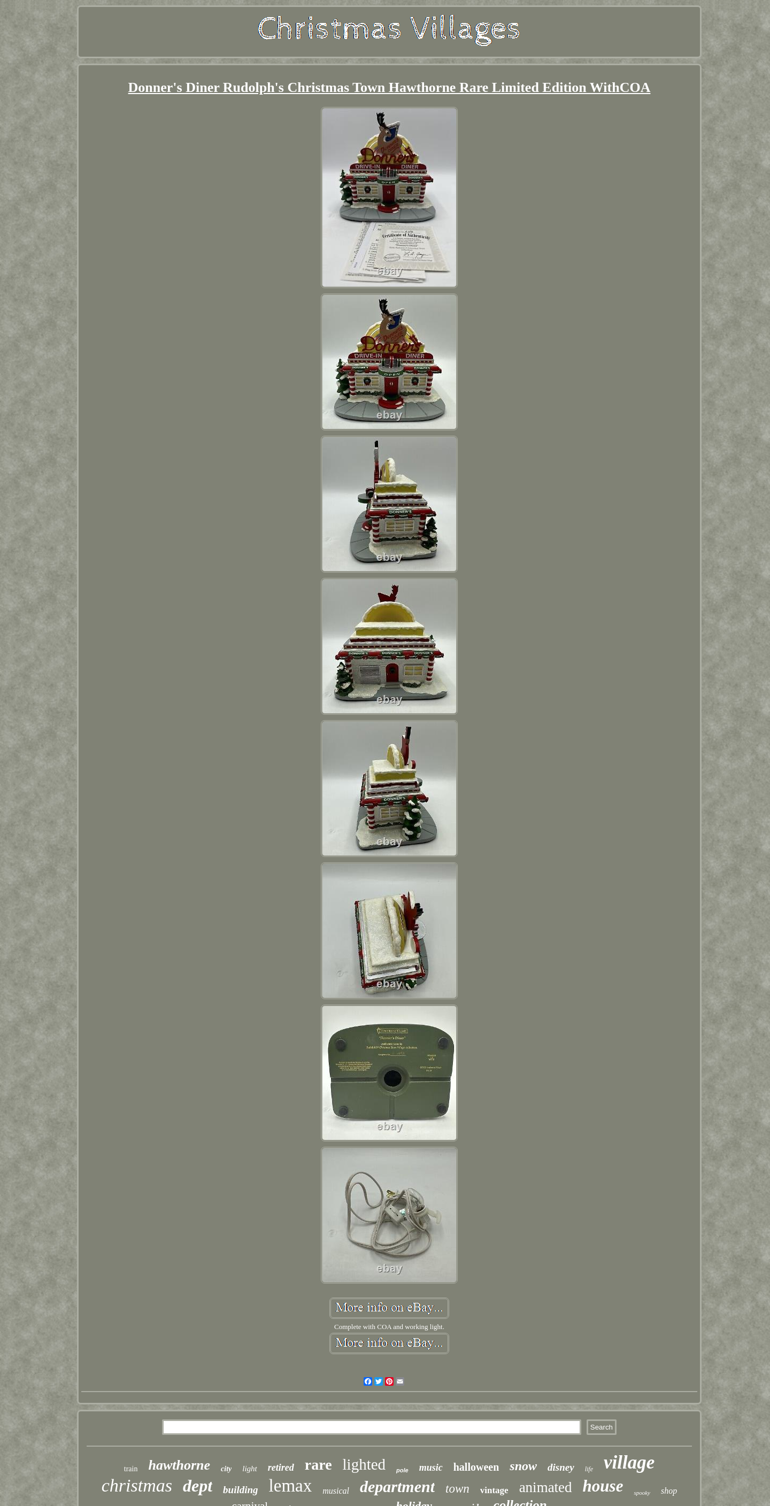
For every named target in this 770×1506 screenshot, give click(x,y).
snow (523, 1466)
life (589, 1469)
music (431, 1467)
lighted (364, 1464)
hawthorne (179, 1465)
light (249, 1468)
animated (545, 1487)
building (240, 1489)
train (131, 1469)
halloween (476, 1467)
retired (281, 1467)
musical (335, 1490)
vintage (494, 1490)
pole (402, 1470)
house (603, 1486)
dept (197, 1485)
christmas (137, 1485)
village (629, 1462)
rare (318, 1464)
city (226, 1469)
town (457, 1488)
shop (669, 1490)
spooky (642, 1492)
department (397, 1486)
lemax (290, 1485)
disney (561, 1467)
